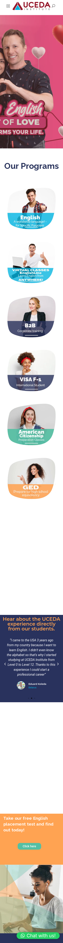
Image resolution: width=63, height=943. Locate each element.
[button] (5, 664)
